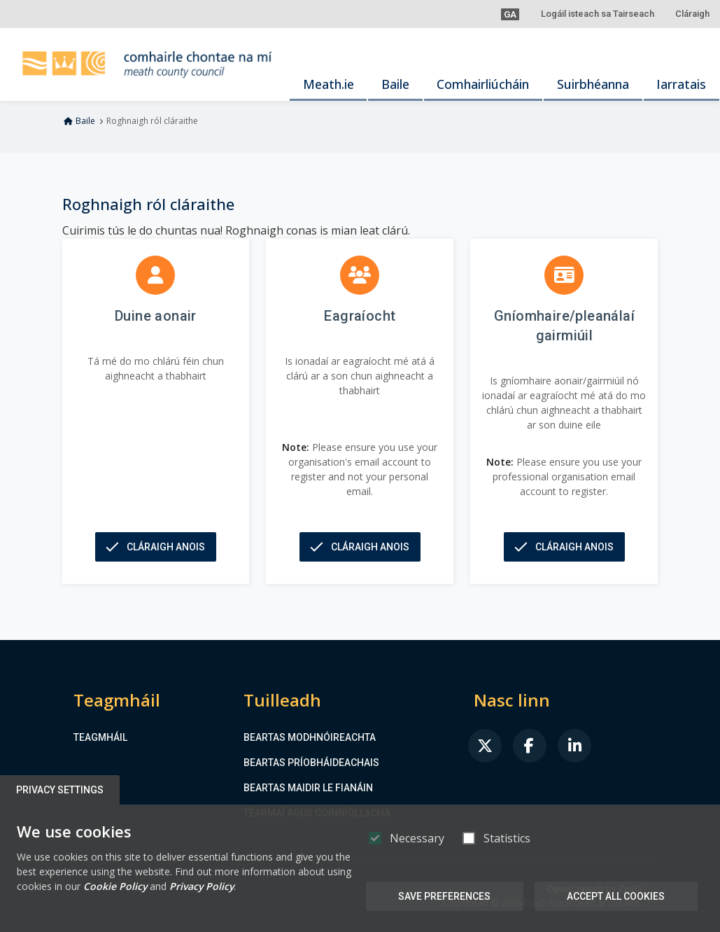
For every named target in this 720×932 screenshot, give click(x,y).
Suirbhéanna (593, 84)
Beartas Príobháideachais (311, 762)
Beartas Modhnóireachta (309, 737)
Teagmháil (100, 737)
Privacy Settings (60, 789)
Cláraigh (692, 13)
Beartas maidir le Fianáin (308, 787)
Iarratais (681, 84)
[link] (485, 746)
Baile (395, 84)
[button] (510, 14)
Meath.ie (328, 84)
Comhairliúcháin (483, 84)
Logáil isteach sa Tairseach (597, 13)
